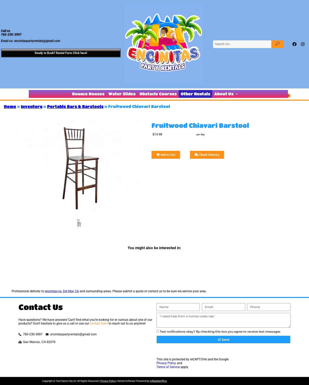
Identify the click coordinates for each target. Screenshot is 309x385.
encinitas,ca (53, 291)
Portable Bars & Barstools (75, 106)
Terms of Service (168, 367)
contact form (99, 323)
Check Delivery (207, 155)
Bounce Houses (88, 94)
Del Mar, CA (71, 291)
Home (10, 106)
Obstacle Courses (158, 94)
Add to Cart (165, 155)
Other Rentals (195, 94)
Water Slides (122, 94)
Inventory (31, 106)
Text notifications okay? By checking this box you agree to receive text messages (220, 331)
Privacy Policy (166, 363)
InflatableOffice (158, 380)
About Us (226, 94)
